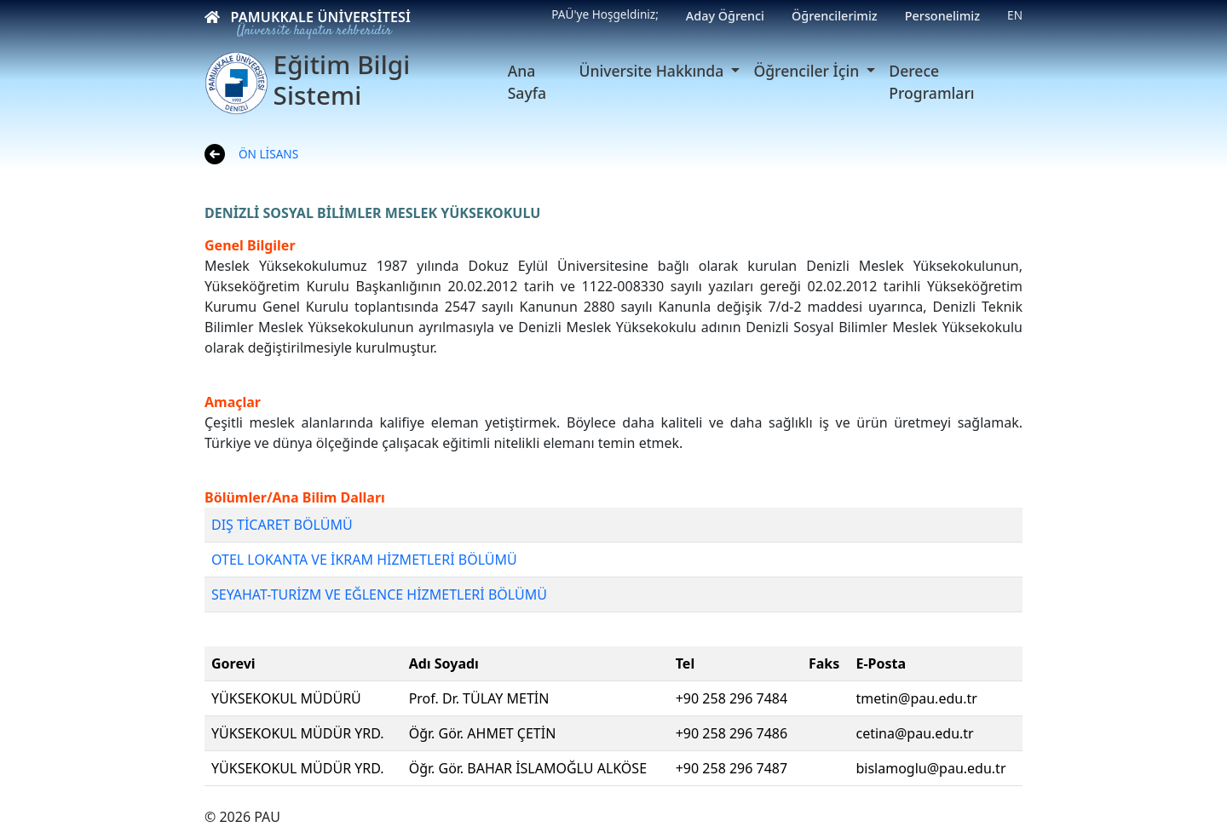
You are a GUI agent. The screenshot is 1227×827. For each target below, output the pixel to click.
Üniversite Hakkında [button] (653, 70)
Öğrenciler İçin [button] (807, 70)
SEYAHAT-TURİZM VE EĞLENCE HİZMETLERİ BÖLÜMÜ (379, 594)
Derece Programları (931, 81)
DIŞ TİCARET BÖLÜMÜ (282, 524)
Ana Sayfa (527, 81)
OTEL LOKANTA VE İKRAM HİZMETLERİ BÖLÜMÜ (364, 559)
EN (1014, 15)
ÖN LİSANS (268, 154)
